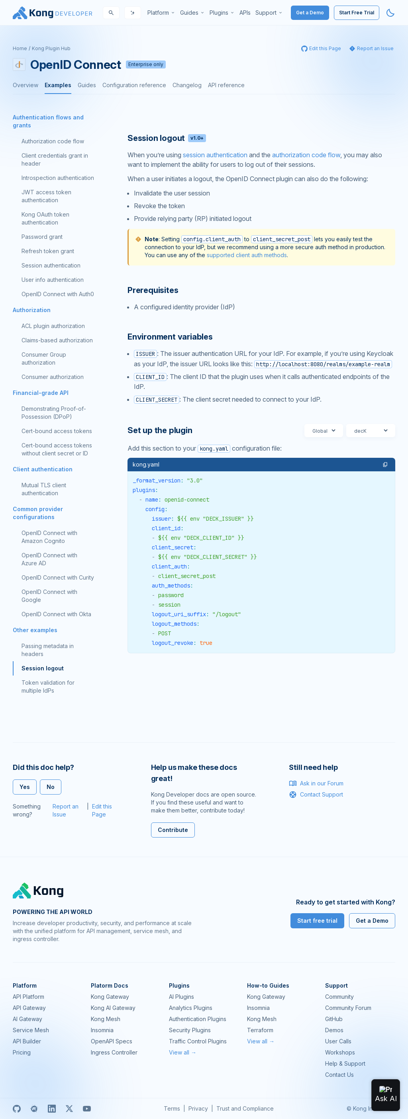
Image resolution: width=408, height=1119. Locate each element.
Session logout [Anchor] (167, 138)
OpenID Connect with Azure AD (49, 559)
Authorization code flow (53, 141)
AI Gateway (27, 1018)
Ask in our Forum (316, 783)
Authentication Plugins (197, 1018)
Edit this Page (102, 810)
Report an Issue (65, 810)
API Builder (27, 1041)
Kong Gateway (110, 996)
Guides (87, 85)
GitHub (334, 1018)
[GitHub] (17, 1109)
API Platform (28, 996)
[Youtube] (87, 1109)
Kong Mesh (105, 1018)
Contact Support (316, 795)
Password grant (42, 236)
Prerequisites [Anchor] (153, 290)
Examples (58, 85)
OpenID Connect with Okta (56, 614)
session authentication (215, 155)
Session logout (43, 668)
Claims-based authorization (57, 340)
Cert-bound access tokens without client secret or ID (57, 449)
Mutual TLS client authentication (44, 489)
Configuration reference (134, 85)
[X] (69, 1109)
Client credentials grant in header (55, 159)
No (51, 786)
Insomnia (102, 1030)
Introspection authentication (58, 177)
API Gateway (29, 1007)
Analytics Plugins (190, 1007)
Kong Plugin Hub (51, 48)
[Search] (111, 12)
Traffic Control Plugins (198, 1041)
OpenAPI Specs (111, 1041)
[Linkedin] (52, 1109)
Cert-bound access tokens (57, 431)
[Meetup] (34, 1109)
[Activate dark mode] (390, 13)
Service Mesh (31, 1030)
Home (20, 48)
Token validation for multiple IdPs (48, 686)
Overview (25, 85)
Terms (172, 1108)
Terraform (260, 1030)
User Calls (338, 1041)
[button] (385, 464)
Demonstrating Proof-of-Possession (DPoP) (54, 412)
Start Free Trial (356, 13)
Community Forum (348, 1007)
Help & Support (345, 1063)
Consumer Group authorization (44, 358)
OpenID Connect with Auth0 (58, 294)
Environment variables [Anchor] (170, 337)
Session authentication (51, 265)
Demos (334, 1030)
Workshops (340, 1052)
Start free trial (317, 920)
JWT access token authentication (46, 196)
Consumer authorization (53, 376)
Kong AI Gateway (113, 1007)
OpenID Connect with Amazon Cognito (49, 536)
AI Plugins (181, 996)
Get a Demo (310, 13)
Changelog (187, 85)
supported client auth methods (247, 255)
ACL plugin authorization (53, 325)
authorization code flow (306, 155)
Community (339, 996)
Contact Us (339, 1074)
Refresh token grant (48, 251)
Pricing (22, 1052)
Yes (25, 786)
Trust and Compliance (245, 1108)
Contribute (173, 829)
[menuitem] (161, 13)
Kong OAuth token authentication (45, 218)
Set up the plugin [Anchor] (160, 430)
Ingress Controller (114, 1052)
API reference (226, 85)
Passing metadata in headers (48, 649)
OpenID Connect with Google (49, 595)
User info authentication (53, 279)
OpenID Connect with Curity (58, 577)
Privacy (198, 1108)
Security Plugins (190, 1030)
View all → (182, 1052)
